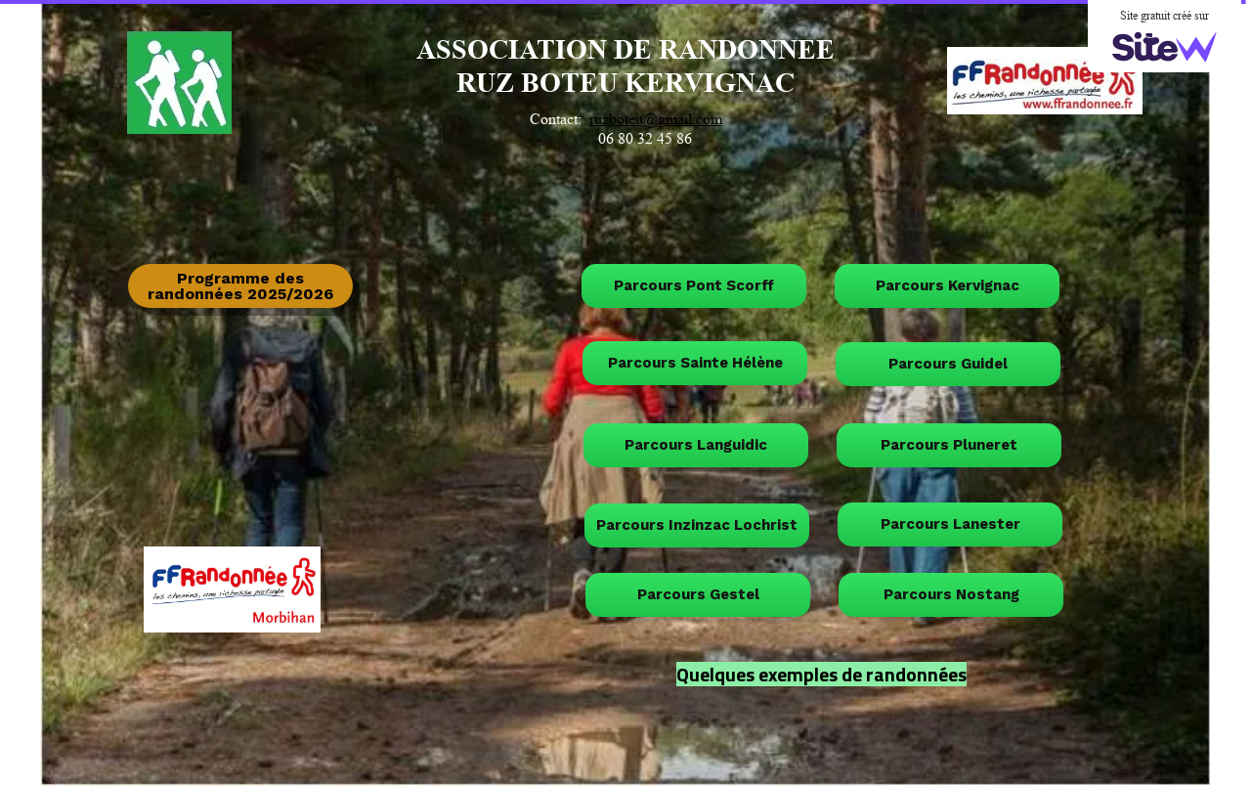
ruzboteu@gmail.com (655, 118)
